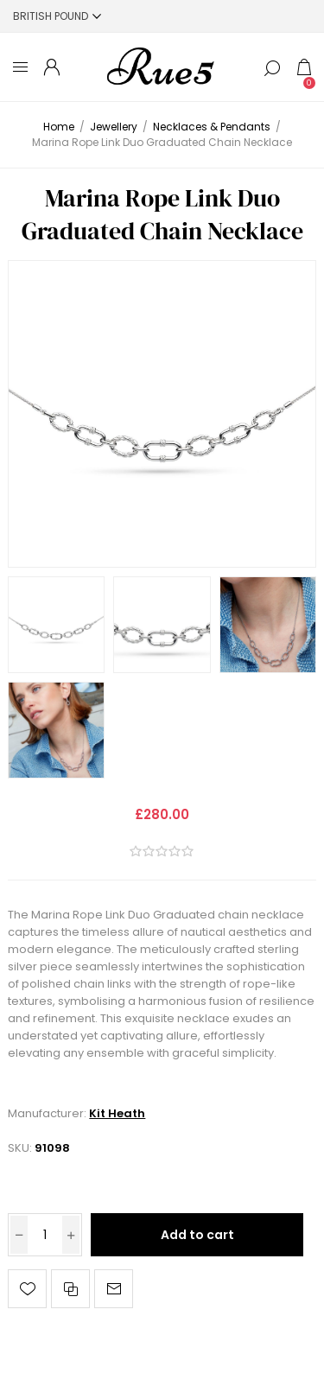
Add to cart (197, 1234)
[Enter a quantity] (45, 1234)
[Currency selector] (57, 16)
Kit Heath (117, 1113)
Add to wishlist (27, 1288)
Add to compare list (70, 1288)
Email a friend (113, 1288)
